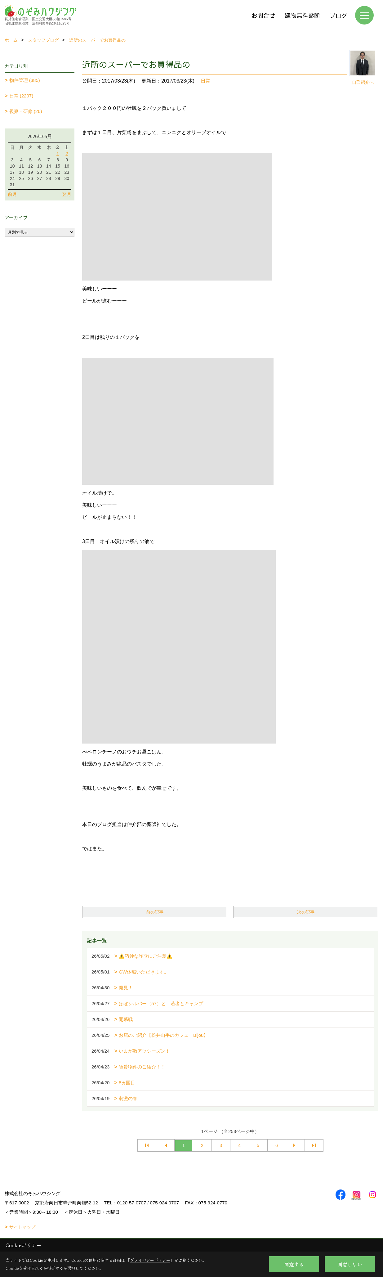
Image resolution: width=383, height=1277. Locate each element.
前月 (12, 194)
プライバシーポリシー (150, 1260)
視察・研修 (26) (25, 111)
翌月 (66, 194)
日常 (206, 80)
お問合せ (263, 15)
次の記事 (305, 912)
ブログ (338, 15)
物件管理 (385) (24, 80)
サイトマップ (22, 1227)
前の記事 (154, 912)
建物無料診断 (302, 15)
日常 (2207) (21, 95)
